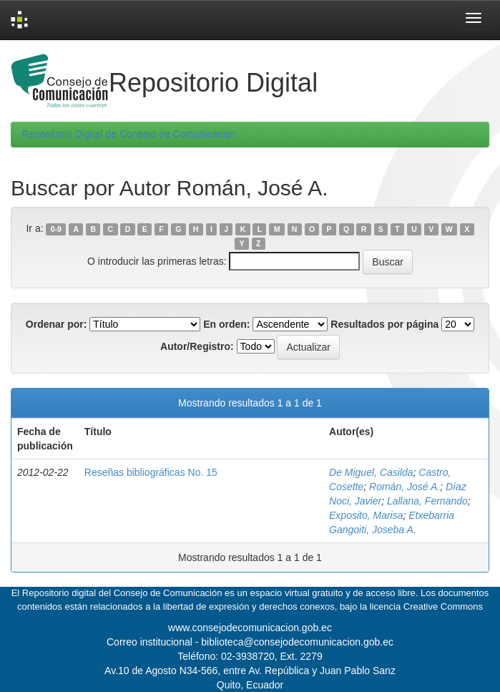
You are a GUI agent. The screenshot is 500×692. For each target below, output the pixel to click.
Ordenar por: (56, 324)
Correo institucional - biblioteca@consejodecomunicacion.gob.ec (250, 642)
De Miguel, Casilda (371, 472)
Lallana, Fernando (427, 501)
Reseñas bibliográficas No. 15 (150, 472)
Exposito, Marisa (366, 515)
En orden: (226, 324)
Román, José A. (404, 486)
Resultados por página (384, 324)
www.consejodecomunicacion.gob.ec (250, 627)
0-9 (56, 229)
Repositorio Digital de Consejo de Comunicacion (128, 134)
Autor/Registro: (197, 346)
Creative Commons (443, 606)
